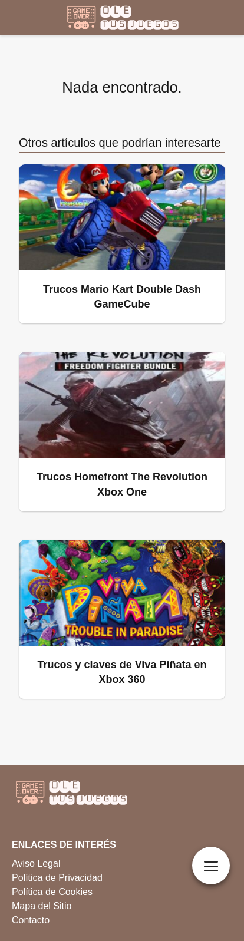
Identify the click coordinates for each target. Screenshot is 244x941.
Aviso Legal (36, 864)
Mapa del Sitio (41, 906)
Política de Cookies (52, 892)
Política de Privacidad (57, 878)
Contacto (31, 920)
